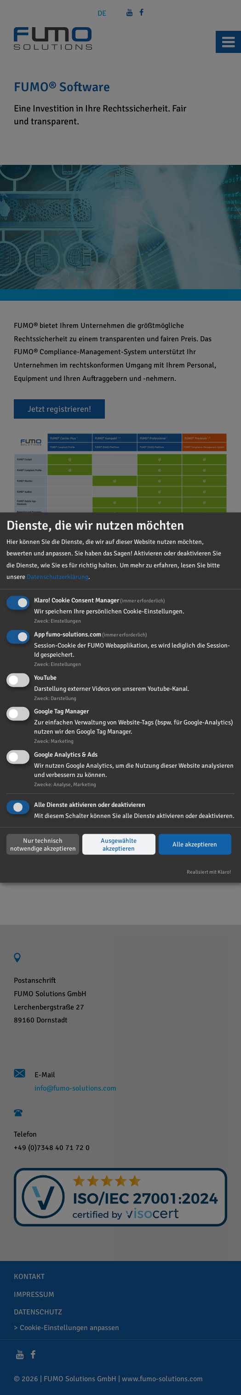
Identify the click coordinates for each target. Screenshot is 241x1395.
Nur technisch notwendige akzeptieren (43, 844)
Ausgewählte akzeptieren (119, 844)
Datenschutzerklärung (57, 577)
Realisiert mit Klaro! (209, 872)
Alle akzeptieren (194, 844)
